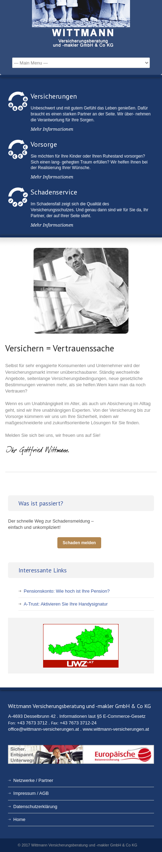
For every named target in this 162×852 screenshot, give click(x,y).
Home (19, 819)
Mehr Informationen (52, 129)
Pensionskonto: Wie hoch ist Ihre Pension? (67, 591)
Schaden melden (79, 542)
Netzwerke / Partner (33, 780)
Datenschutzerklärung (35, 806)
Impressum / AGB (31, 793)
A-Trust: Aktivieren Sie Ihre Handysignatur (66, 604)
